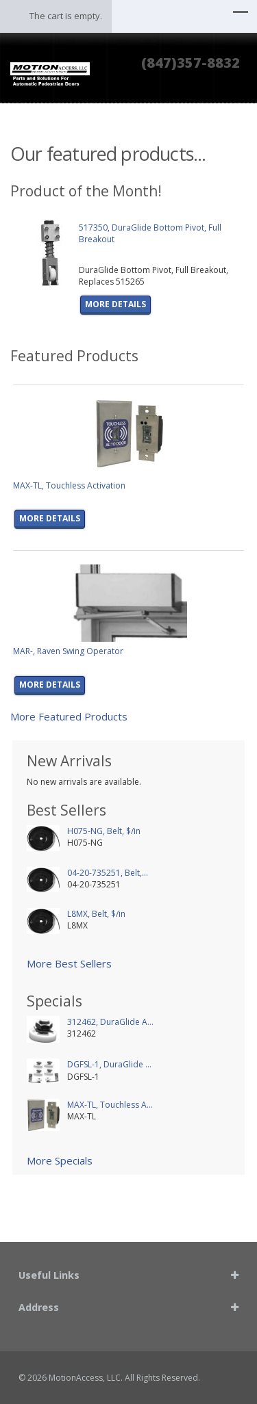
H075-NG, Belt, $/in (103, 831)
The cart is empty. (65, 16)
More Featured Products (68, 716)
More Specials (60, 1160)
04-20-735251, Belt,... (107, 873)
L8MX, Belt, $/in (96, 914)
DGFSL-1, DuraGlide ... (109, 1064)
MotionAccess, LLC (85, 1377)
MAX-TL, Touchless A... (110, 1104)
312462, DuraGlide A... (110, 1022)
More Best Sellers (69, 963)
